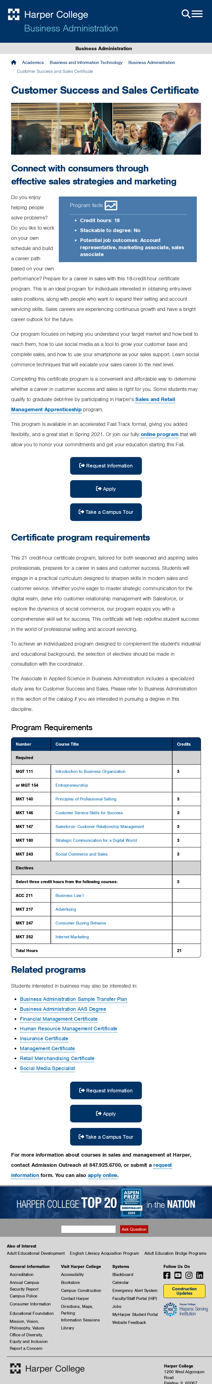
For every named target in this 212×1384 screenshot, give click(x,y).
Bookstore (70, 1282)
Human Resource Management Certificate (68, 1028)
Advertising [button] (65, 909)
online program (160, 434)
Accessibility (72, 1274)
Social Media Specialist (47, 1068)
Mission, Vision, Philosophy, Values (27, 1322)
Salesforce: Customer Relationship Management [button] (99, 826)
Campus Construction (81, 1290)
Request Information (105, 465)
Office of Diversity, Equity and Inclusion (29, 1335)
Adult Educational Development (35, 1253)
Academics (33, 62)
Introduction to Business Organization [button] (90, 771)
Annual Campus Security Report (24, 1283)
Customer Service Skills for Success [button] (89, 813)
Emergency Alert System (134, 1290)
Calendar (120, 1282)
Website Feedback (129, 1322)
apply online (102, 1175)
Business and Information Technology (86, 62)
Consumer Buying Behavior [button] (81, 923)
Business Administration (71, 28)
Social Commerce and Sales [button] (81, 854)
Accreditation (22, 1274)
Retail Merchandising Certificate (57, 1058)
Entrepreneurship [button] (71, 785)
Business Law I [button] (69, 895)
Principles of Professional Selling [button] (85, 799)
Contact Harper (75, 1298)
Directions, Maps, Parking (77, 1307)
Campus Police (23, 1296)
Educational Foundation (32, 1313)
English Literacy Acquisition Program (104, 1253)
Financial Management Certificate (58, 1018)
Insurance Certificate (44, 1038)
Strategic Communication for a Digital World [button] (96, 840)
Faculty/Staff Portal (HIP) (134, 1298)
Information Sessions (80, 1320)
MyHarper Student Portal (135, 1314)
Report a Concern (26, 1348)
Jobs (116, 1306)
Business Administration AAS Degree (63, 1009)
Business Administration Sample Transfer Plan (73, 999)
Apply (106, 488)
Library (67, 1328)
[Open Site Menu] (191, 14)
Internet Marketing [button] (72, 937)
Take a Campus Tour (106, 512)
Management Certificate (47, 1048)
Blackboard (122, 1274)
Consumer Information (30, 1304)
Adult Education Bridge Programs (175, 1253)
